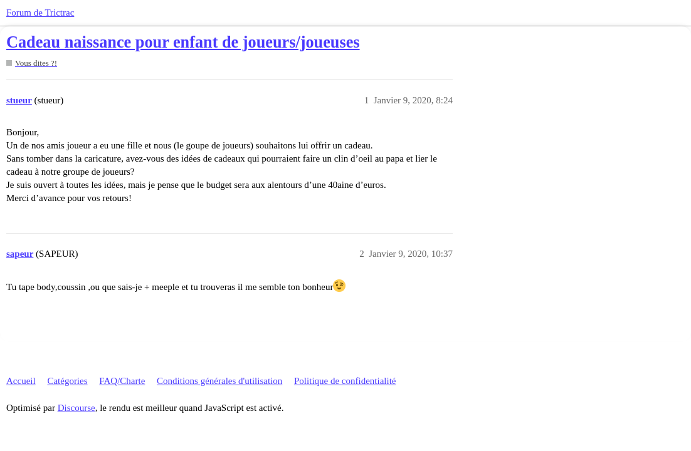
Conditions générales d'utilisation (219, 381)
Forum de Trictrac (40, 13)
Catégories (67, 381)
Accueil (21, 381)
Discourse (76, 408)
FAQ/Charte (122, 381)
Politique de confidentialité (345, 381)
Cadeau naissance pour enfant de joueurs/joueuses (183, 42)
